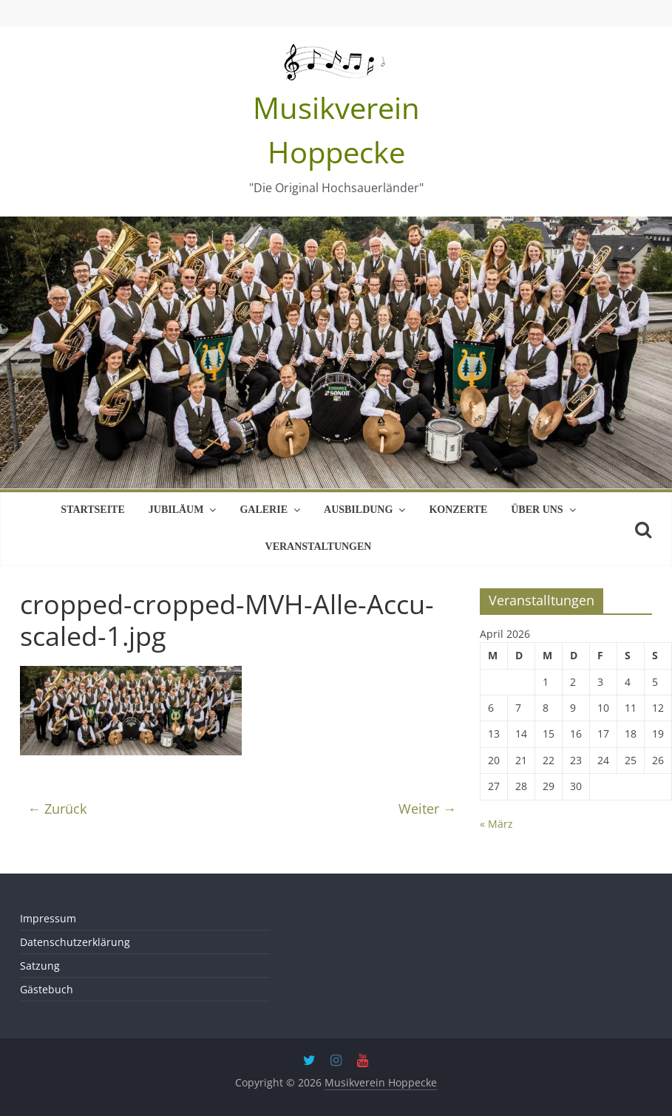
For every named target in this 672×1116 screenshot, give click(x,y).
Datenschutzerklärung (75, 942)
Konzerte (458, 509)
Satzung (40, 966)
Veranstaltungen (318, 546)
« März (496, 824)
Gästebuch (46, 989)
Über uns (537, 509)
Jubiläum (176, 509)
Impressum (48, 918)
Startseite (92, 509)
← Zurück (56, 808)
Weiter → (427, 808)
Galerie (264, 509)
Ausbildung (358, 509)
